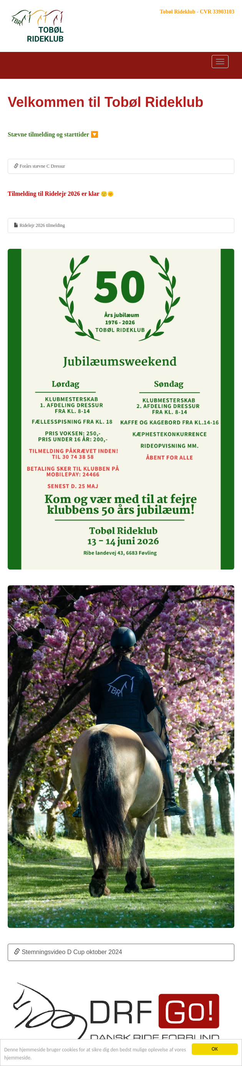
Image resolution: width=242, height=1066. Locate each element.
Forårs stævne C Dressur (39, 166)
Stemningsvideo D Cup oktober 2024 (68, 952)
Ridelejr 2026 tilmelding (39, 225)
